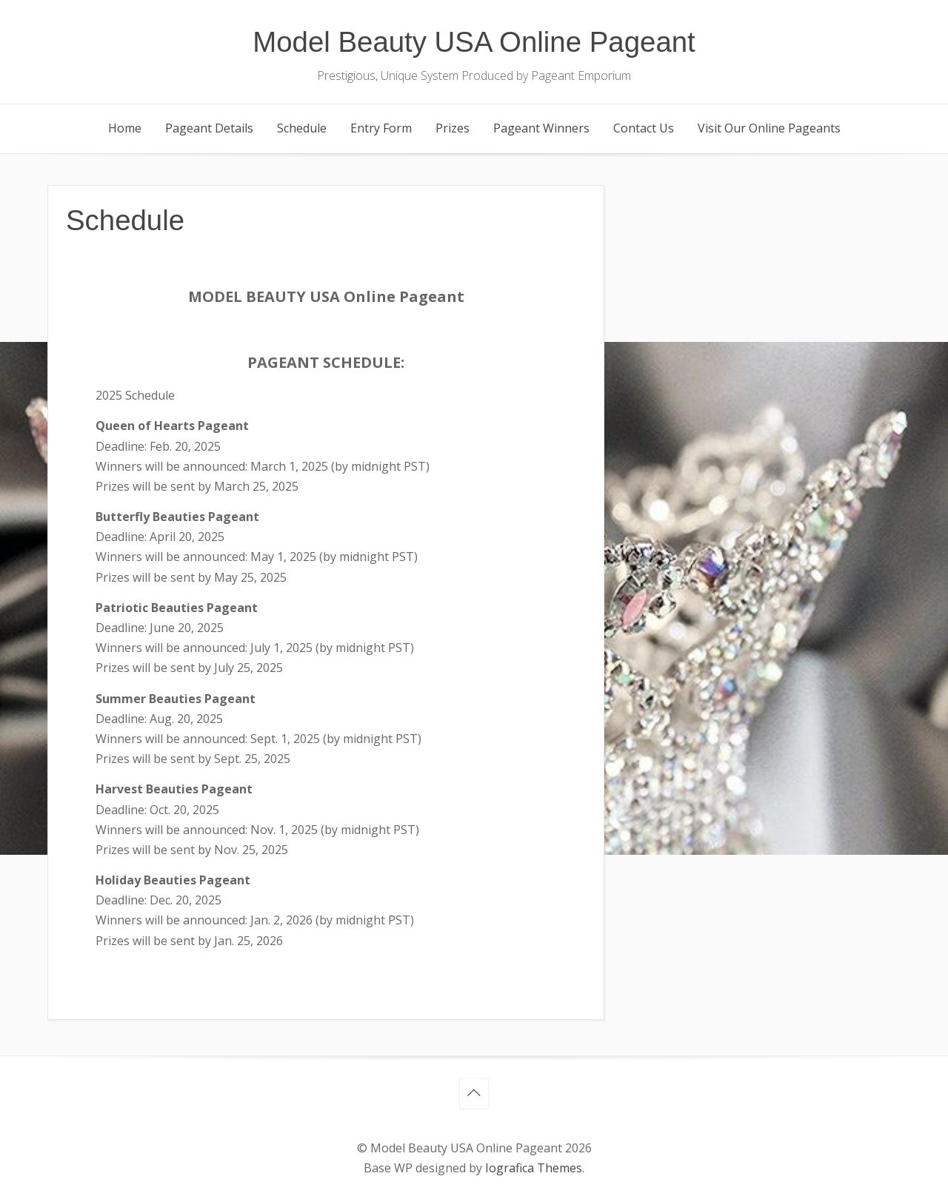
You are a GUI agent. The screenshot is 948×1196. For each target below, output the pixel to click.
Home (124, 128)
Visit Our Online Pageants (769, 128)
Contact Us (643, 128)
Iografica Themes (533, 1168)
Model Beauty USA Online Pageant (474, 42)
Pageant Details (209, 128)
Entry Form (381, 128)
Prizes (452, 128)
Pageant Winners (541, 128)
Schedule (302, 128)
